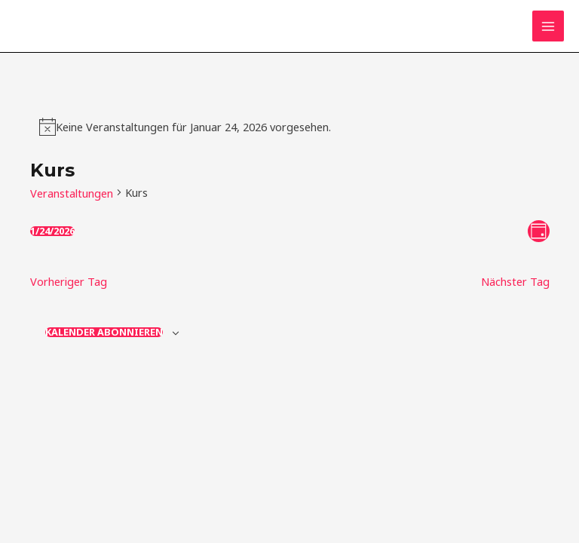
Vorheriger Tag (68, 281)
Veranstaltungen (71, 193)
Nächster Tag (515, 281)
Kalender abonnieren (104, 332)
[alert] (193, 127)
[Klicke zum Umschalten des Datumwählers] (52, 231)
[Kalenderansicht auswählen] (539, 231)
